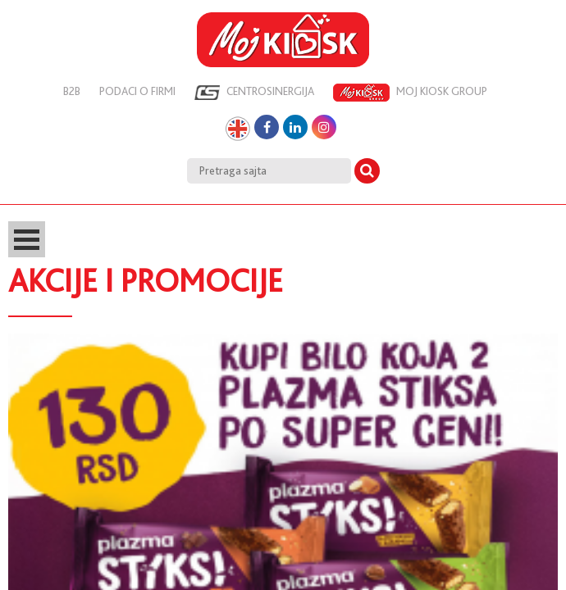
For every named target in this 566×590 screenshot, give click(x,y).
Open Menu (26, 239)
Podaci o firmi (137, 91)
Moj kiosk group (410, 93)
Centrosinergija (254, 93)
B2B (71, 91)
